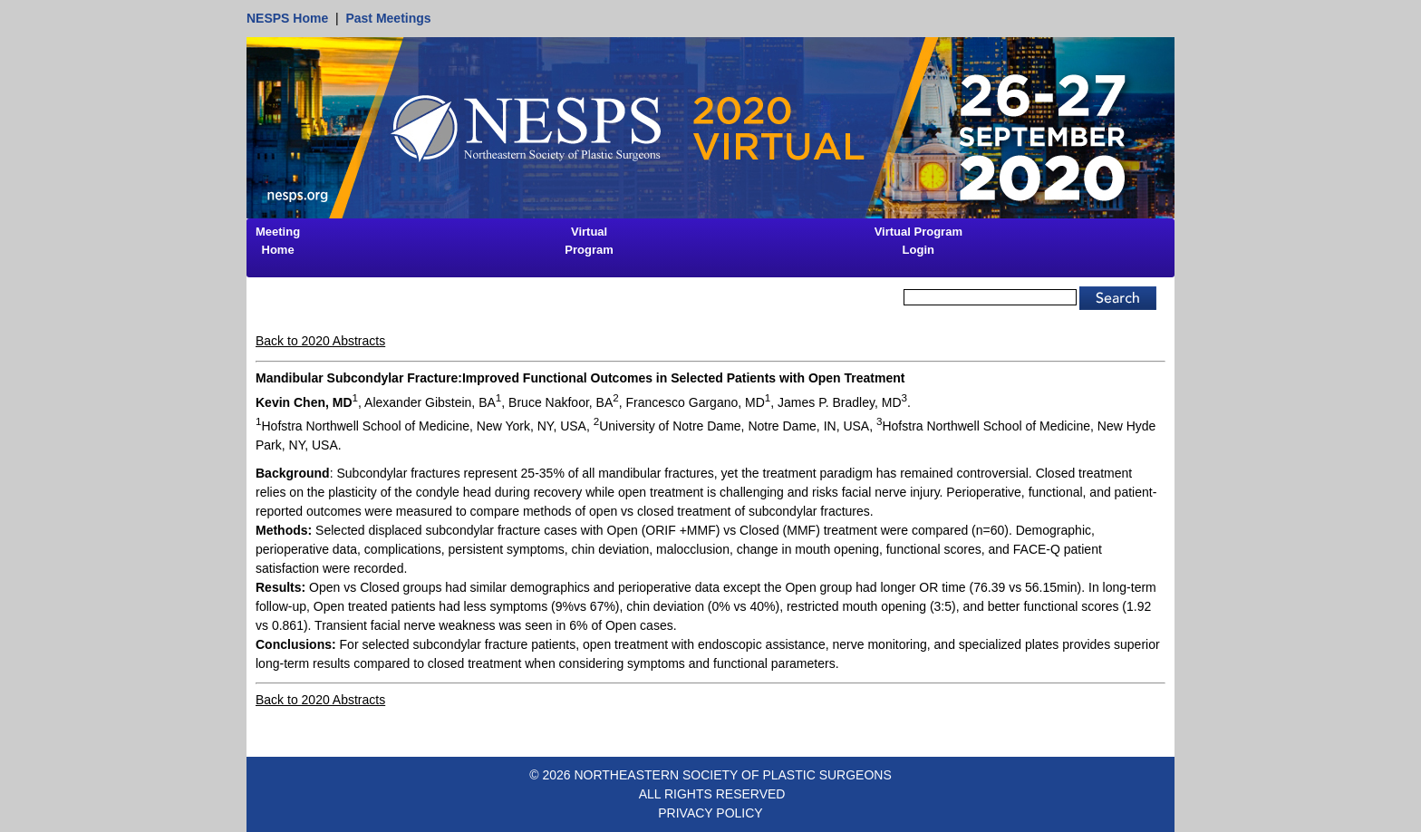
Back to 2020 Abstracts (320, 341)
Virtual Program (589, 240)
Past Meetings (387, 18)
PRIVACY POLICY (710, 813)
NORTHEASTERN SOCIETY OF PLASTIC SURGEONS (732, 775)
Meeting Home (278, 240)
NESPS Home (287, 18)
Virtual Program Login (918, 240)
